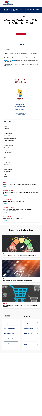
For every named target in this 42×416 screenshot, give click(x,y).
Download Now (21, 34)
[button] (38, 3)
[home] (8, 3)
